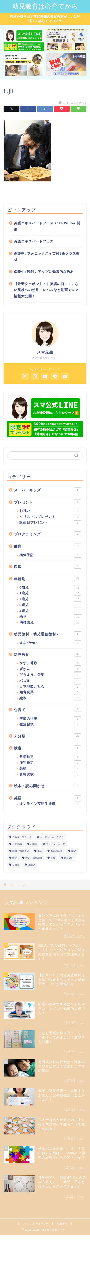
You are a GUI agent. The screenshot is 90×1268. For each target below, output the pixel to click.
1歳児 (50, 593)
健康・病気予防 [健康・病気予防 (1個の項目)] (20, 851)
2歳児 (50, 599)
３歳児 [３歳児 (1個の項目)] (31, 865)
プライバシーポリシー (35, 1223)
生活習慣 (50, 724)
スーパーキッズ (47, 489)
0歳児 (50, 587)
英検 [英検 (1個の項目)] (53, 858)
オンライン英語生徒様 (50, 804)
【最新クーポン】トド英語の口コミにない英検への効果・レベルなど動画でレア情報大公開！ (46, 290)
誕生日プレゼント (50, 522)
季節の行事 (50, 718)
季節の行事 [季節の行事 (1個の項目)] (57, 851)
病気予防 (50, 555)
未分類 (47, 735)
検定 (47, 747)
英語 (47, 797)
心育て (47, 709)
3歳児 (50, 605)
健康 (47, 546)
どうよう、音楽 (50, 675)
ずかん (50, 669)
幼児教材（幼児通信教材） (47, 633)
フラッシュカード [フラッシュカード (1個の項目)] (55, 844)
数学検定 (50, 757)
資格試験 (50, 774)
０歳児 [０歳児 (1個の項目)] (15, 865)
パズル (50, 681)
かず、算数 (50, 663)
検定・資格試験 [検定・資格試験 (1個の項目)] (33, 858)
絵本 (50, 698)
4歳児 (50, 611)
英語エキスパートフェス (34, 241)
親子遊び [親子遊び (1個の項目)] (69, 858)
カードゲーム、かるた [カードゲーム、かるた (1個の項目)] (52, 837)
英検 (50, 768)
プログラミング (47, 533)
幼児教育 (47, 654)
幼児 (50, 616)
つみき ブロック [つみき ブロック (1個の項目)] (21, 837)
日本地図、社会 (50, 686)
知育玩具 (50, 692)
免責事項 (62, 1223)
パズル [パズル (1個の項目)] (33, 844)
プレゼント (47, 501)
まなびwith (50, 642)
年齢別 (47, 578)
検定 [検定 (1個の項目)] (14, 858)
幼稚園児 (50, 622)
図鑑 (47, 566)
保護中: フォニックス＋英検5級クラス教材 (47, 257)
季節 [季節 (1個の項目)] (39, 851)
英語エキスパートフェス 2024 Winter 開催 (47, 226)
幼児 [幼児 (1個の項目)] (73, 851)
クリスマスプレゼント (50, 517)
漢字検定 (50, 762)
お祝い (50, 511)
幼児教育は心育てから (45, 6)
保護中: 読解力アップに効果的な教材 (44, 272)
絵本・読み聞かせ (47, 785)
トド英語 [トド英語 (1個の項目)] (17, 844)
